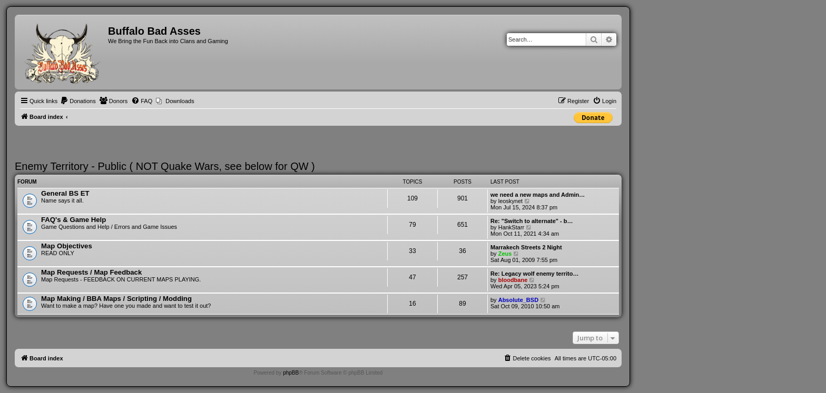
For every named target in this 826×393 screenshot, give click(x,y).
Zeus (505, 253)
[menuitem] (78, 101)
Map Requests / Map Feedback (91, 272)
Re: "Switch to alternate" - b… (531, 221)
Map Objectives (66, 246)
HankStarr (511, 227)
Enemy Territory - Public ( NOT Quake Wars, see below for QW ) (165, 166)
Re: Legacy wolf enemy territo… (534, 273)
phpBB (291, 373)
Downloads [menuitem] (179, 101)
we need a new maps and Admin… (537, 195)
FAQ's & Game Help (73, 220)
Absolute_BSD (518, 300)
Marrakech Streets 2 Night (526, 247)
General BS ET (65, 193)
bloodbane (513, 280)
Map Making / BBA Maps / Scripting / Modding (116, 299)
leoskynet (510, 201)
